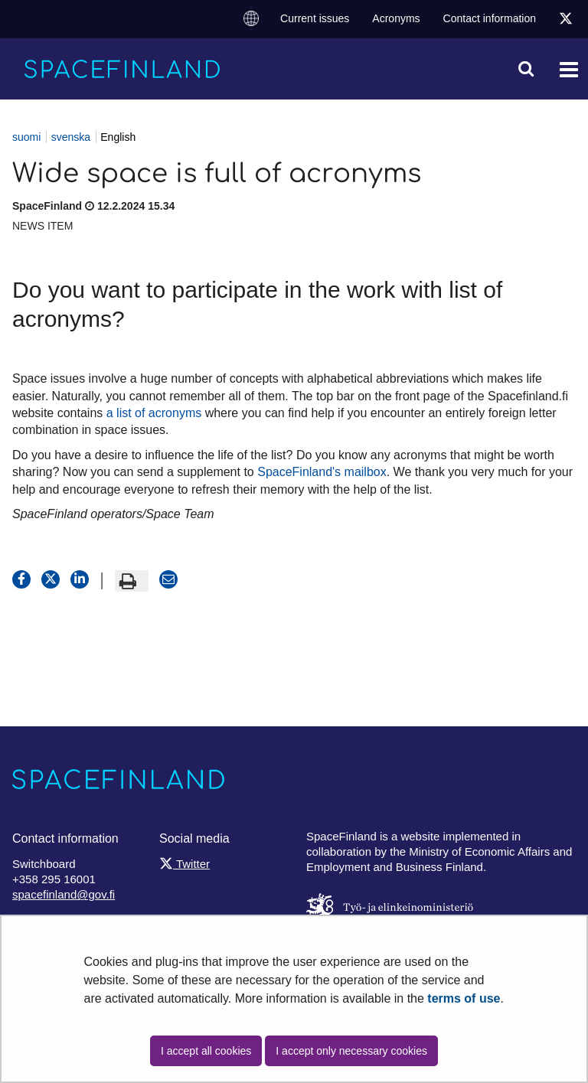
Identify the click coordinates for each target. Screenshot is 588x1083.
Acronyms (396, 18)
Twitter (184, 863)
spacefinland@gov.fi (63, 894)
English (118, 137)
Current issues (314, 18)
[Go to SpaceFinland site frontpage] (122, 68)
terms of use (463, 998)
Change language (251, 18)
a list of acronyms (153, 412)
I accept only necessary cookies (351, 1051)
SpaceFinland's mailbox (321, 471)
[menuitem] (251, 19)
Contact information (489, 18)
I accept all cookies (206, 1051)
